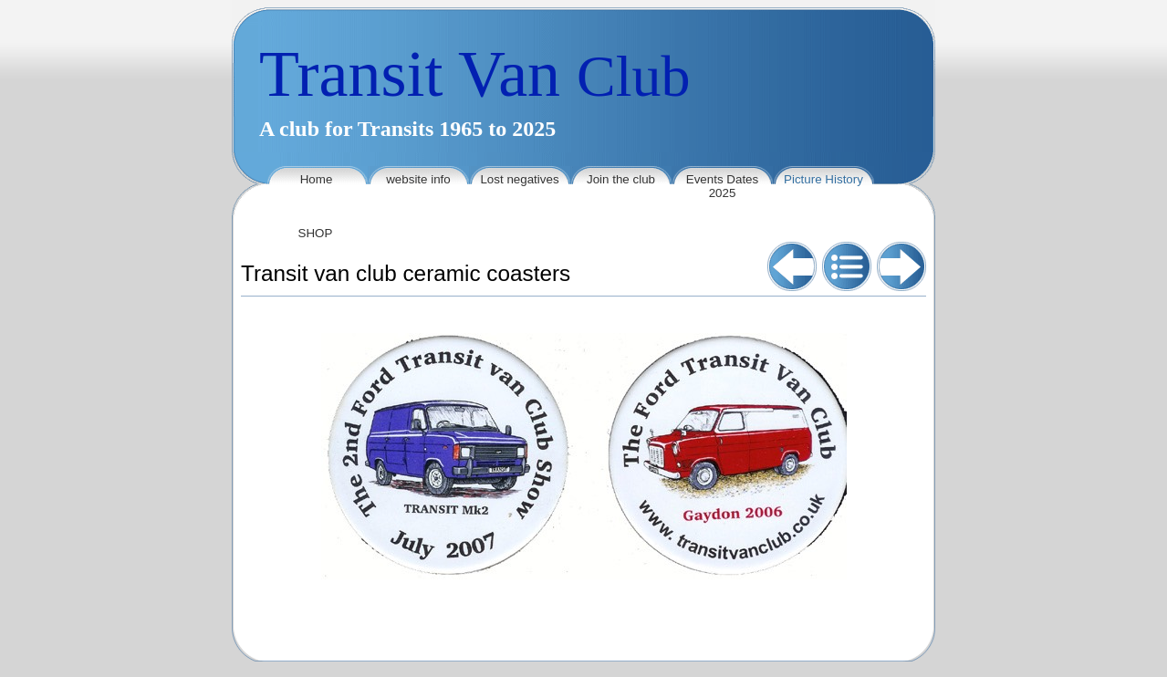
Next (901, 266)
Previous (792, 266)
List (846, 266)
